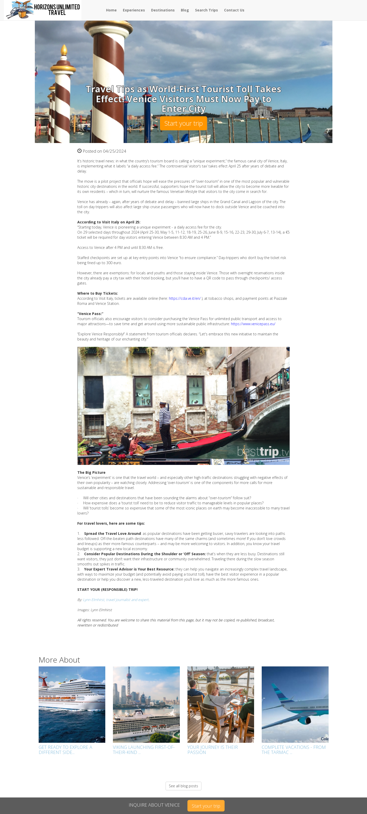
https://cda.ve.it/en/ (185, 298)
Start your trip (183, 123)
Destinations (163, 10)
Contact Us (234, 10)
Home (111, 10)
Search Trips (206, 10)
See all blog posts (183, 785)
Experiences (134, 10)
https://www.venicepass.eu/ (253, 323)
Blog (185, 10)
